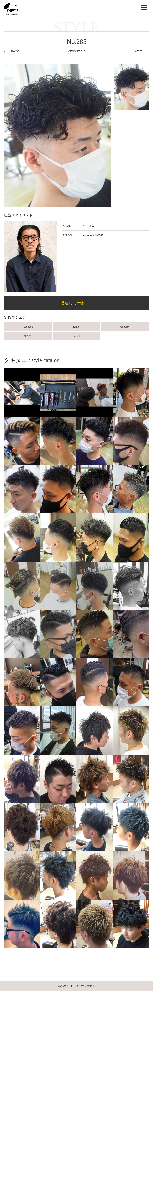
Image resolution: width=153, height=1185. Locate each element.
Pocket (76, 336)
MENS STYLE (76, 51)
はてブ (28, 336)
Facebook (27, 326)
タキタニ (88, 225)
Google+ (125, 326)
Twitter (76, 326)
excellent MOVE (93, 235)
